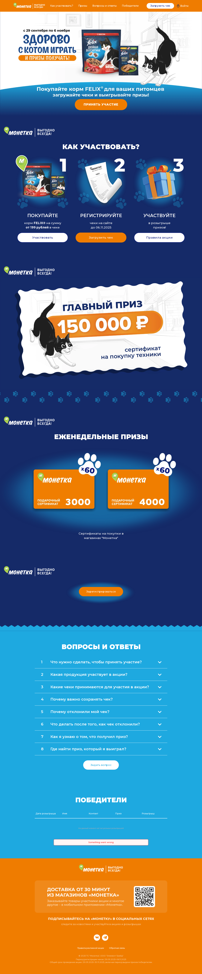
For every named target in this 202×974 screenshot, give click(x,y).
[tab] (101, 662)
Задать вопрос (101, 765)
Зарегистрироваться (101, 591)
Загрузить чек (160, 5)
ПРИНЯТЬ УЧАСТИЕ (101, 104)
